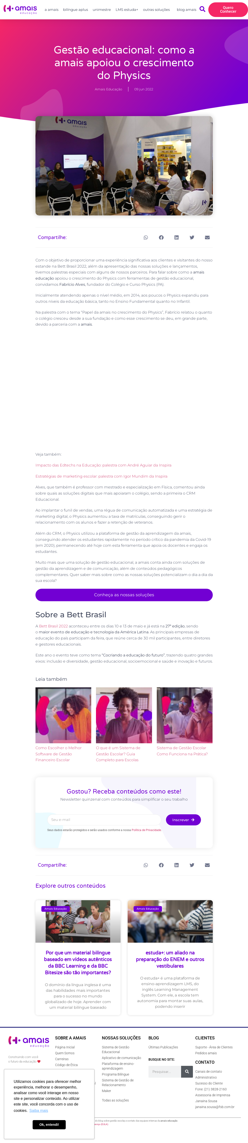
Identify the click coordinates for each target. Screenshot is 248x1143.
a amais (51, 9)
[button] (146, 237)
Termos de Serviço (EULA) (94, 1124)
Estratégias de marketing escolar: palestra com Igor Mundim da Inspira (101, 476)
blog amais (186, 9)
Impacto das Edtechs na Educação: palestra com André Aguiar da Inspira (103, 465)
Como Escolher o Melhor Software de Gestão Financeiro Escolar (58, 754)
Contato (204, 1062)
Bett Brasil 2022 (53, 626)
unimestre (102, 9)
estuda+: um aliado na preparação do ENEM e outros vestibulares (170, 959)
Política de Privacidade (146, 830)
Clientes (205, 1037)
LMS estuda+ (127, 9)
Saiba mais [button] (38, 1111)
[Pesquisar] (187, 1072)
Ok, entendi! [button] (49, 1124)
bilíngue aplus (75, 9)
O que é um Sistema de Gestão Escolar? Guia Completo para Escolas (118, 754)
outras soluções (157, 9)
